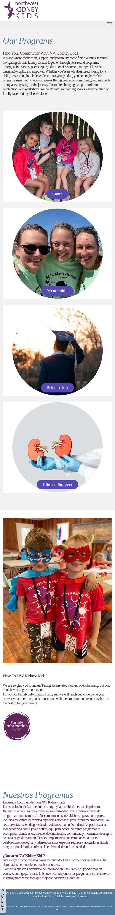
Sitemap (82, 896)
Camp (57, 194)
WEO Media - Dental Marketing (80, 892)
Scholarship (57, 388)
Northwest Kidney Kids (43, 892)
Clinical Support (57, 484)
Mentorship (57, 291)
